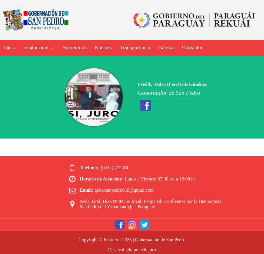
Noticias (103, 47)
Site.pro (148, 249)
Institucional (38, 47)
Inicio (9, 47)
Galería (166, 47)
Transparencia (135, 47)
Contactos (192, 47)
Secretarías (75, 47)
